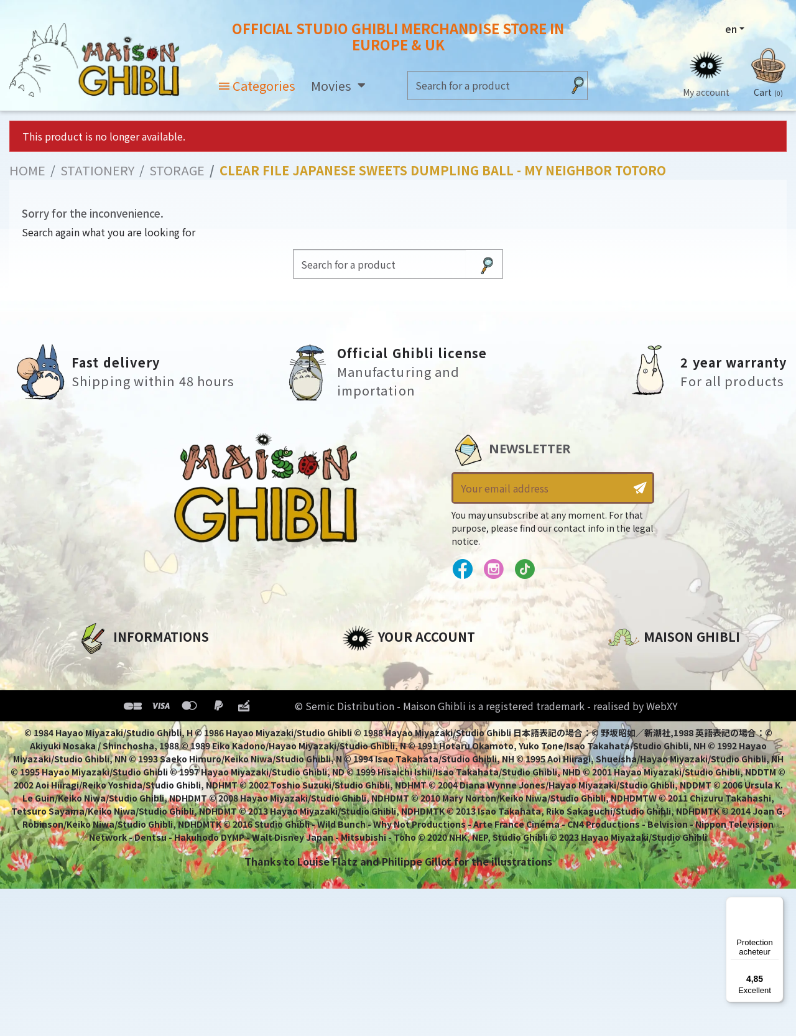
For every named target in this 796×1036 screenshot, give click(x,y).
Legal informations (128, 687)
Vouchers (366, 729)
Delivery (98, 750)
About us (100, 666)
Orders (360, 687)
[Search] (485, 85)
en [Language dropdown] (731, 29)
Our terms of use (121, 708)
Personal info (377, 666)
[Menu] (776, 904)
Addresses (369, 708)
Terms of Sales (115, 729)
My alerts (366, 772)
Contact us (636, 799)
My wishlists (374, 750)
